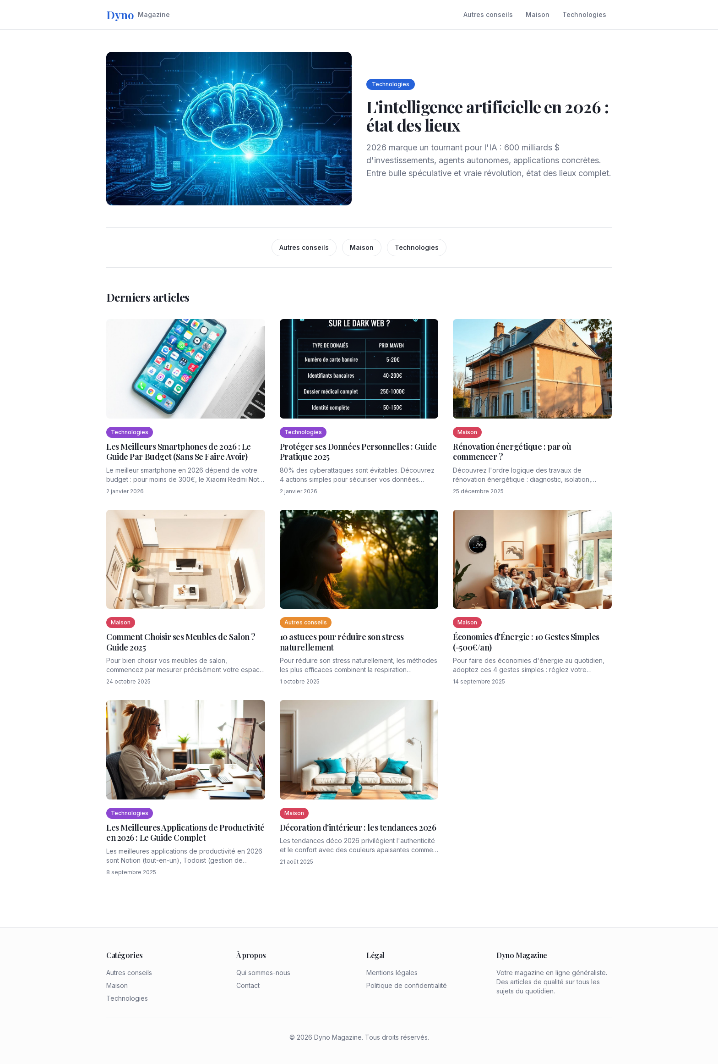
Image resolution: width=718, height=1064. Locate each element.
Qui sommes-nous (263, 972)
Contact (248, 985)
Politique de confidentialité (406, 985)
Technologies (584, 14)
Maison (537, 14)
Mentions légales (392, 972)
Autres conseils (488, 14)
